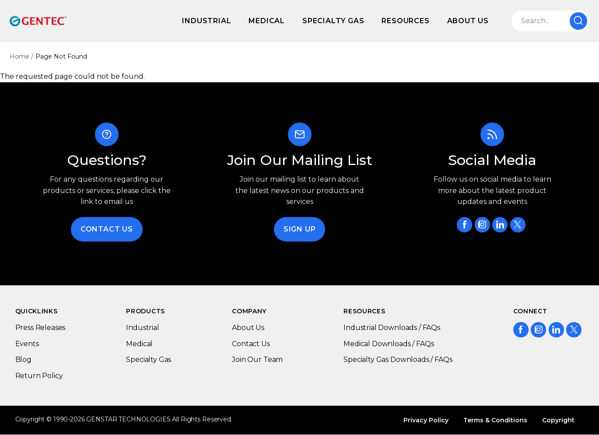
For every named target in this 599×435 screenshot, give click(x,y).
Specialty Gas (333, 21)
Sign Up (300, 229)
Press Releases (40, 327)
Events (27, 344)
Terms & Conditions (495, 420)
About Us (468, 21)
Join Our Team (257, 359)
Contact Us (107, 229)
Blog (23, 359)
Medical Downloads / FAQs (388, 344)
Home (19, 56)
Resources (405, 21)
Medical (267, 21)
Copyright (558, 420)
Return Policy (39, 376)
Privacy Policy (425, 420)
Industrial (206, 21)
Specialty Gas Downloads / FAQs (397, 359)
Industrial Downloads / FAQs (391, 327)
